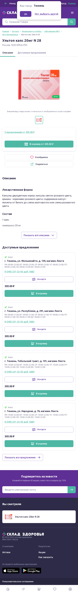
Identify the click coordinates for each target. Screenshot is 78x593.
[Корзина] (39, 589)
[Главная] (23, 534)
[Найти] (71, 21)
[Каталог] (23, 589)
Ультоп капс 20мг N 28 (27, 516)
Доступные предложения (32, 52)
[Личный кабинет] (70, 589)
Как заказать (45, 557)
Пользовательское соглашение (17, 581)
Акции (41, 552)
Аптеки (6, 552)
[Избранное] (54, 589)
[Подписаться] (71, 489)
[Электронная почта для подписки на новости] (34, 489)
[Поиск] (34, 22)
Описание (7, 52)
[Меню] (72, 12)
